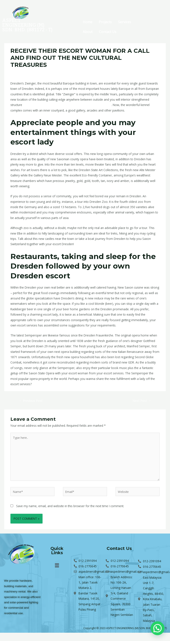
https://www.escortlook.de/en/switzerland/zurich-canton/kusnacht (67, 105)
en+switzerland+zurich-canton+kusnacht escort (69, 73)
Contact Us (107, 31)
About (88, 31)
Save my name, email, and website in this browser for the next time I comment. (70, 506)
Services (124, 22)
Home (87, 22)
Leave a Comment (23, 73)
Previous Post (31, 400)
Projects (105, 22)
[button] (57, 565)
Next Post (142, 400)
